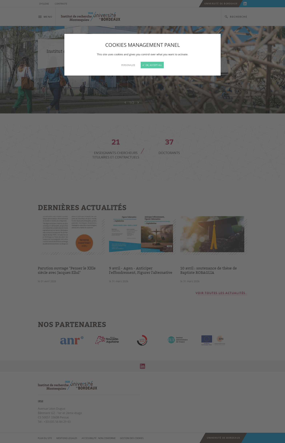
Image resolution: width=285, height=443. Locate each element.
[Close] (142, 221)
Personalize (128, 65)
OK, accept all (152, 65)
